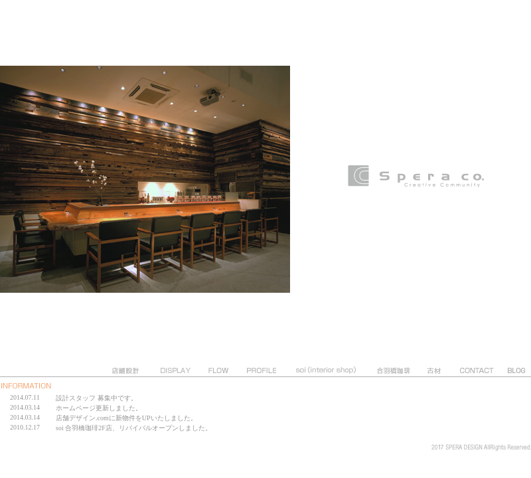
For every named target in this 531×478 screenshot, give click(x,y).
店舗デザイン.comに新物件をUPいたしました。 (126, 418)
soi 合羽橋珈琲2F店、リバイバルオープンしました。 (134, 428)
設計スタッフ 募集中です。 (96, 398)
